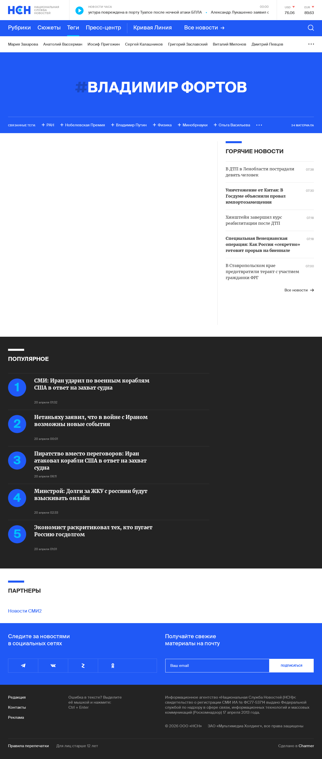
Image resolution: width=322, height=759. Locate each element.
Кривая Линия (152, 28)
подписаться (291, 665)
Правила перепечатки (28, 745)
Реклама (16, 717)
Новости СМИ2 (25, 611)
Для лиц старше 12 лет (77, 745)
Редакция (17, 697)
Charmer (306, 745)
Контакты (17, 707)
